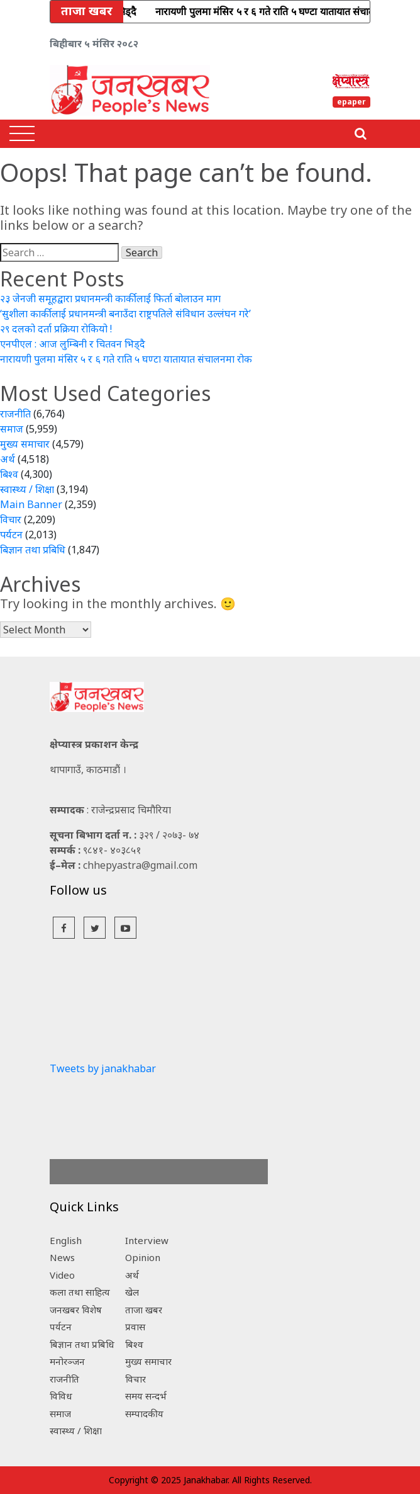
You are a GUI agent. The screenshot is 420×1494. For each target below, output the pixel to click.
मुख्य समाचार (25, 444)
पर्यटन (11, 534)
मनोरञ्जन (67, 1361)
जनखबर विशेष (76, 1309)
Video (62, 1275)
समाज (11, 429)
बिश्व (9, 474)
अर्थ (7, 459)
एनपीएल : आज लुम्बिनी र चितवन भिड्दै (72, 344)
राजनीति (15, 414)
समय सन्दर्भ (146, 1395)
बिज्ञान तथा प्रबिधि (32, 550)
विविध (61, 1395)
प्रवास (135, 1326)
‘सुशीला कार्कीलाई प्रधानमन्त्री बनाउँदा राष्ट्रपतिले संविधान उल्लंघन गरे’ (125, 313)
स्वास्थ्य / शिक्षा (27, 489)
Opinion (142, 1257)
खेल (132, 1292)
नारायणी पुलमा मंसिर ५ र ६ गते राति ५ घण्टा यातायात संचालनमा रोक (126, 359)
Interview (147, 1240)
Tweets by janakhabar (103, 1068)
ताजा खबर (143, 1309)
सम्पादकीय (144, 1413)
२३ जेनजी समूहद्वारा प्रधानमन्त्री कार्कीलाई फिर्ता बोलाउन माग (110, 298)
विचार (10, 519)
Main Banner (31, 504)
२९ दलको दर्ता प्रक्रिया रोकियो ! (56, 329)
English (66, 1240)
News (62, 1257)
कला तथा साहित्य (80, 1292)
